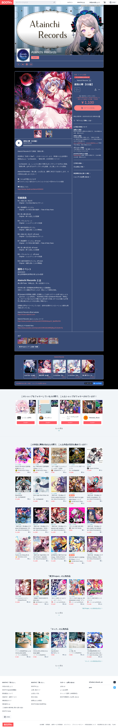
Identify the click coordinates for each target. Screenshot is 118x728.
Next (70, 100)
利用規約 (48, 724)
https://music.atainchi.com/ (26, 314)
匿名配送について (7, 693)
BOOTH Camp (6, 711)
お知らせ (62, 686)
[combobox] (35, 2)
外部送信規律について (90, 724)
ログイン (70, 2)
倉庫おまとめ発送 (36, 700)
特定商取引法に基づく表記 (81, 173)
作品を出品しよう (94, 2)
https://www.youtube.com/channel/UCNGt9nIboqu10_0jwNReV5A (39, 321)
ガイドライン (67, 724)
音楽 (75, 74)
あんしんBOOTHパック (79, 143)
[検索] (54, 2)
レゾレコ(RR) (26, 417)
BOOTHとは (81, 2)
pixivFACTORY (77, 155)
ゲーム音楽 (83, 74)
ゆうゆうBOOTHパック (92, 143)
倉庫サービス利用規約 (57, 724)
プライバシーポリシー (77, 724)
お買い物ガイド (35, 690)
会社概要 (42, 724)
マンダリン (48, 417)
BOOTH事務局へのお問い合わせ (69, 697)
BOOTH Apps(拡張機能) (9, 690)
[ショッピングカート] (104, 2)
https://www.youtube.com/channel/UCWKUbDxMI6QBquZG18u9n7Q (40, 328)
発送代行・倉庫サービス (9, 697)
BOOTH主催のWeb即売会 (38, 704)
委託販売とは (6, 704)
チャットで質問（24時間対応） (69, 693)
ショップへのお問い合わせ (81, 177)
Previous (16, 100)
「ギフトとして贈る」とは (83, 120)
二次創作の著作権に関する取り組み (12, 707)
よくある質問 (64, 690)
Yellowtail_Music (94, 417)
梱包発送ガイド (6, 700)
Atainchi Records (59, 357)
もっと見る (59, 430)
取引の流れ (78, 163)
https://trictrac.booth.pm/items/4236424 (30, 189)
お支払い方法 (79, 167)
